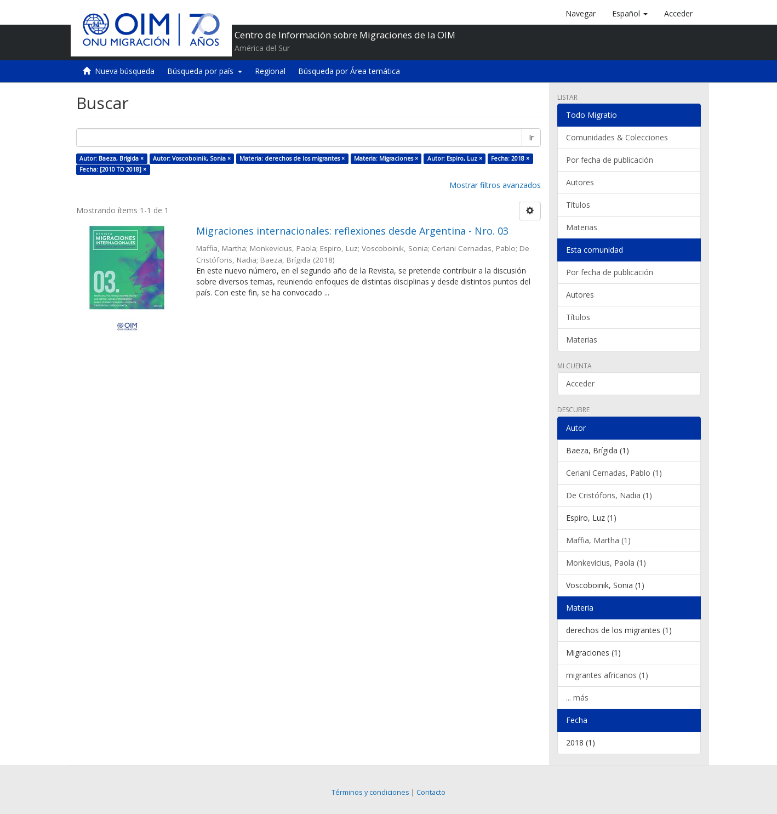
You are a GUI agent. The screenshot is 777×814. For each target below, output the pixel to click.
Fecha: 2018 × (510, 158)
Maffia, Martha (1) (598, 540)
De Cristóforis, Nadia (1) (609, 495)
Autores (580, 182)
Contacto (430, 792)
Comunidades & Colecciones (617, 137)
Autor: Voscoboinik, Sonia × (192, 158)
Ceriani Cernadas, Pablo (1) (614, 473)
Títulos (578, 205)
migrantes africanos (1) (607, 675)
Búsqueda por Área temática (349, 71)
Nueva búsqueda (125, 71)
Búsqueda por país (204, 71)
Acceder (580, 383)
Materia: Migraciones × (386, 158)
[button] (630, 13)
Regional (270, 71)
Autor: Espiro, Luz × (454, 158)
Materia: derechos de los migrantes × (292, 158)
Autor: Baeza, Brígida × (111, 158)
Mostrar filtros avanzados (495, 185)
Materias (581, 227)
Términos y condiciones (370, 792)
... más (577, 697)
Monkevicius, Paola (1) (606, 562)
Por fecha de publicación (609, 160)
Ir (531, 137)
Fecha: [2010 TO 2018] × (112, 169)
